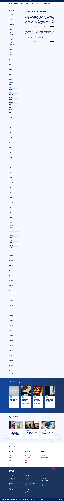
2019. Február (11, 155)
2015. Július (10, 227)
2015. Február (11, 235)
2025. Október (11, 22)
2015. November (11, 220)
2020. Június (10, 129)
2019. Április (10, 152)
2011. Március (11, 313)
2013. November (11, 260)
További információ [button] (40, 499)
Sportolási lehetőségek (43, 455)
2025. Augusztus (11, 26)
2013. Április (10, 272)
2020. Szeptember (11, 124)
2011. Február (11, 315)
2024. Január (10, 57)
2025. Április (10, 32)
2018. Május (10, 170)
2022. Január (10, 97)
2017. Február (11, 195)
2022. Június (10, 89)
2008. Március (11, 373)
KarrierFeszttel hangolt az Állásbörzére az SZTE (31, 433)
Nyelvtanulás (10, 457)
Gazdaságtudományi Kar (12, 483)
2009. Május (10, 350)
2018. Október (11, 162)
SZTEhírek (14, 6)
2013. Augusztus (11, 265)
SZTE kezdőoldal (10, 0)
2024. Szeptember (11, 44)
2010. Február (11, 335)
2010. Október (11, 322)
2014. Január (10, 257)
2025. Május (10, 31)
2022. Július (10, 87)
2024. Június (10, 49)
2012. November (11, 280)
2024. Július (10, 47)
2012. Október (11, 282)
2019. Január (10, 157)
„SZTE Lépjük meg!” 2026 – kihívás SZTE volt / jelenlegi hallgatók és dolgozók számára (14, 401)
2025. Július (10, 27)
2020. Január (10, 137)
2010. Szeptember (11, 323)
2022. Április (10, 92)
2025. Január (10, 37)
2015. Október (11, 222)
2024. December (11, 39)
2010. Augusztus (11, 325)
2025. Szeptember (11, 24)
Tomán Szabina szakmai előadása (37, 400)
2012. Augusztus (11, 285)
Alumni (32, 0)
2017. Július (10, 187)
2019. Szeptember (11, 144)
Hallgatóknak (23, 0)
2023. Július (10, 67)
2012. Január (10, 297)
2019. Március (11, 154)
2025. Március (11, 34)
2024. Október (11, 42)
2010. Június (10, 328)
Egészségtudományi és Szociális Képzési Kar (14, 480)
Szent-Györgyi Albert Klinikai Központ (29, 491)
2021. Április (10, 112)
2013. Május (10, 270)
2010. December (11, 318)
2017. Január (10, 197)
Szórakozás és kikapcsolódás (44, 457)
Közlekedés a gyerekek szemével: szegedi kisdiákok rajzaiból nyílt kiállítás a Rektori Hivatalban (16, 434)
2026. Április (10, 12)
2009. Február (11, 355)
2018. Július (10, 167)
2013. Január (10, 277)
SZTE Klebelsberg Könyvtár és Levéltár (29, 480)
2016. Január (10, 217)
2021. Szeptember (11, 104)
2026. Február (11, 16)
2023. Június (10, 69)
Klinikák (26, 492)
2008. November (11, 360)
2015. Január (10, 237)
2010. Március (11, 333)
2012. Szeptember (11, 283)
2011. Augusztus (11, 305)
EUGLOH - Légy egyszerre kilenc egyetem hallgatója (15, 460)
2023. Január (10, 77)
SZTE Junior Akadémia (27, 457)
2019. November (11, 140)
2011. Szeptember (11, 303)
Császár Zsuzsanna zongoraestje (25, 400)
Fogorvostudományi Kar (11, 482)
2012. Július (10, 287)
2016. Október (11, 202)
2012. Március (11, 293)
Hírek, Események (46, 3)
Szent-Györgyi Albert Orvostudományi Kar (14, 489)
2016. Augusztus (11, 205)
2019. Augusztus (11, 145)
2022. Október (11, 82)
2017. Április (10, 192)
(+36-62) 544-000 (44, 478)
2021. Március (11, 114)
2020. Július (10, 127)
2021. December (11, 99)
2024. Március (11, 54)
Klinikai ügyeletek (27, 493)
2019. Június (10, 149)
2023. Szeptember (11, 64)
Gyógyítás (32, 3)
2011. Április (10, 312)
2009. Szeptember (11, 343)
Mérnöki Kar (10, 488)
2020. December (11, 119)
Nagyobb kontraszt (54, 0)
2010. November (11, 320)
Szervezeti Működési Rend (28, 479)
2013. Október (11, 262)
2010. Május (10, 330)
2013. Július (10, 267)
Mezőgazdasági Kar (11, 487)
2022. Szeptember (11, 84)
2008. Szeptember (11, 363)
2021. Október (11, 102)
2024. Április (10, 52)
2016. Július (10, 207)
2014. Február (11, 255)
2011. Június (10, 308)
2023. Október (11, 62)
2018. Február (11, 175)
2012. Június (10, 288)
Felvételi (14, 0)
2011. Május (10, 310)
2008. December (11, 358)
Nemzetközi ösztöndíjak (11, 455)
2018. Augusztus (11, 165)
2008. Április (10, 370)
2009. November (11, 340)
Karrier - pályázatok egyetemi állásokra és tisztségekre (31, 487)
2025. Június (10, 29)
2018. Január (10, 177)
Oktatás (22, 3)
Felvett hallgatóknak (18, 0)
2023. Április (10, 72)
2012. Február (11, 295)
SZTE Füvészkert (27, 460)
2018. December (11, 159)
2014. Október (11, 242)
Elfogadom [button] (60, 499)
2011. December (11, 298)
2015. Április (10, 232)
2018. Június (10, 169)
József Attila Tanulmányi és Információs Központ (30, 482)
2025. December (11, 19)
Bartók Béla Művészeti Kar (12, 478)
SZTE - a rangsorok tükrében (28, 455)
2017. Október (11, 182)
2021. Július (10, 107)
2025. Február (11, 36)
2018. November (11, 160)
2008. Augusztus (11, 365)
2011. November (20, 6)
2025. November (11, 21)
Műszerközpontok (38, 3)
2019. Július (10, 147)
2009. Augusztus (11, 345)
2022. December (11, 79)
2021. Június (10, 109)
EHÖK (25, 484)
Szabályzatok (26, 478)
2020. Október (11, 122)
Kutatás (27, 3)
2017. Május (10, 190)
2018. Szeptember (11, 164)
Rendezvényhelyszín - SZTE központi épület (30, 483)
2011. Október (11, 302)
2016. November (11, 200)
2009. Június (10, 348)
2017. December (11, 179)
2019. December (11, 139)
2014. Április (10, 252)
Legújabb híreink (12, 430)
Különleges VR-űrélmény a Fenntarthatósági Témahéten (47, 434)
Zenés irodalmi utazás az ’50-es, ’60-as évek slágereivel (49, 400)
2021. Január (10, 117)
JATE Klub (26, 462)
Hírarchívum (17, 6)
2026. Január (10, 17)
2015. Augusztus (11, 225)
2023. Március (11, 74)
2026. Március (11, 14)
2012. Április (10, 292)
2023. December (11, 59)
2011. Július (10, 307)
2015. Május (10, 230)
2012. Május (10, 290)
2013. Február (11, 275)
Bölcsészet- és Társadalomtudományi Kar (14, 479)
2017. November (11, 180)
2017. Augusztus (11, 185)
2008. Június (10, 368)
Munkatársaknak (27, 0)
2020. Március (11, 134)
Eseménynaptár (49, 381)
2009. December (11, 338)
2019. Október (11, 142)
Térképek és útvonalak (44, 480)
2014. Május (10, 250)
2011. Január (10, 317)
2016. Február (11, 215)
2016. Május (10, 210)
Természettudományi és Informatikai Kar (14, 492)
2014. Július (10, 247)
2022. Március (11, 94)
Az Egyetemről (16, 3)
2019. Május (10, 150)
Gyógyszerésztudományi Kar (12, 484)
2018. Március (11, 174)
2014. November (11, 240)
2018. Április (10, 172)
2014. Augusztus (11, 245)
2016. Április (10, 212)
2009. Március (11, 353)
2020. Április (10, 132)
